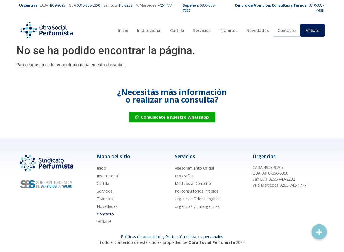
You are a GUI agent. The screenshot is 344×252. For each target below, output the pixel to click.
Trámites (229, 30)
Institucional (149, 30)
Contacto (287, 30)
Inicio (123, 30)
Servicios (202, 30)
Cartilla (177, 30)
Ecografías (184, 175)
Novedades (257, 30)
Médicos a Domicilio (193, 183)
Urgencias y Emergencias (197, 206)
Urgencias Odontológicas (197, 198)
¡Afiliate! (312, 30)
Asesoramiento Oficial (194, 168)
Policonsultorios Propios (196, 191)
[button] (319, 231)
